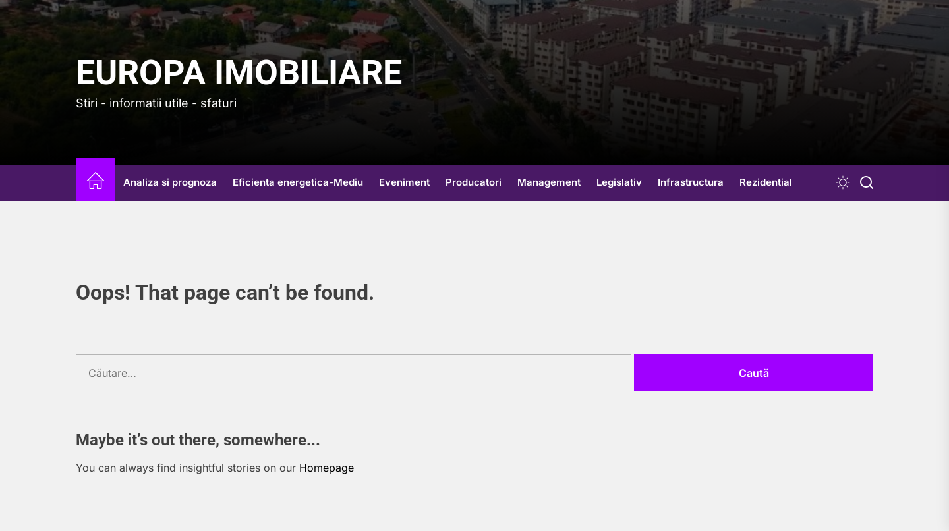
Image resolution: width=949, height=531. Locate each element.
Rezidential (765, 182)
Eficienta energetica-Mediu (298, 182)
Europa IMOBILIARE (239, 73)
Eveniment (404, 182)
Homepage (326, 467)
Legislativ (619, 182)
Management (549, 182)
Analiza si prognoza (170, 182)
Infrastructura (691, 182)
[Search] (866, 183)
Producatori (474, 182)
